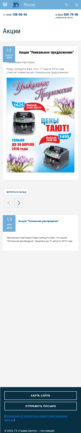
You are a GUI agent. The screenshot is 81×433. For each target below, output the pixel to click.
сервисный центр (64, 17)
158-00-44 (15, 14)
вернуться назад (16, 192)
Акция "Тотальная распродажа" (38, 221)
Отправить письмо (40, 406)
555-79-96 (66, 14)
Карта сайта (40, 395)
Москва (29, 4)
